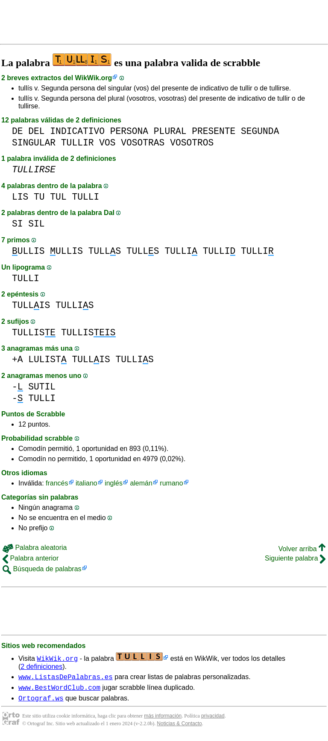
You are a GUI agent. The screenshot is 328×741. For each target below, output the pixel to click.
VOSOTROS (192, 143)
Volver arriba (301, 548)
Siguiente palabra (295, 558)
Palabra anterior (31, 558)
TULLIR (77, 143)
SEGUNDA (260, 131)
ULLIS (28, 251)
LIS (20, 197)
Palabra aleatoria (35, 547)
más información (163, 720)
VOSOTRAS (142, 143)
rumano (171, 483)
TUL (58, 197)
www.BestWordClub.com (59, 690)
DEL (36, 131)
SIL (36, 224)
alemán (141, 483)
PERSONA (129, 131)
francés (57, 483)
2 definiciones (41, 666)
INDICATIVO (77, 131)
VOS (107, 143)
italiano (86, 483)
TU (39, 197)
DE (17, 131)
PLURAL (170, 131)
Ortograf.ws (41, 701)
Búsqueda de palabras (42, 568)
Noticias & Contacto (179, 727)
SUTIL (42, 387)
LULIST (47, 359)
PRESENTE (213, 131)
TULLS (104, 251)
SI (17, 224)
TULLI (85, 197)
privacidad (213, 720)
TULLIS (31, 305)
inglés (114, 483)
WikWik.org (93, 77)
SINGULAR (34, 143)
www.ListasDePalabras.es (65, 678)
